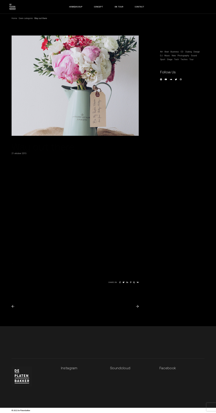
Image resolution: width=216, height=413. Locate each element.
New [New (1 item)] (174, 55)
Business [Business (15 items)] (175, 51)
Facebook (167, 368)
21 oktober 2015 (19, 153)
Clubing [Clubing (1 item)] (188, 51)
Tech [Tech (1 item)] (176, 59)
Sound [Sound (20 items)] (194, 55)
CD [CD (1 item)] (182, 51)
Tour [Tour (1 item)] (191, 59)
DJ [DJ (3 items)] (161, 55)
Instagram (69, 368)
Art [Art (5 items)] (161, 51)
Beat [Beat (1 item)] (167, 51)
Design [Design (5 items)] (197, 51)
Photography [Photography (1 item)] (183, 55)
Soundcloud (120, 368)
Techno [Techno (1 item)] (184, 59)
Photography (33, 282)
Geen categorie (26, 18)
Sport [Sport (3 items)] (162, 59)
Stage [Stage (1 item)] (169, 59)
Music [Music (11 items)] (167, 55)
